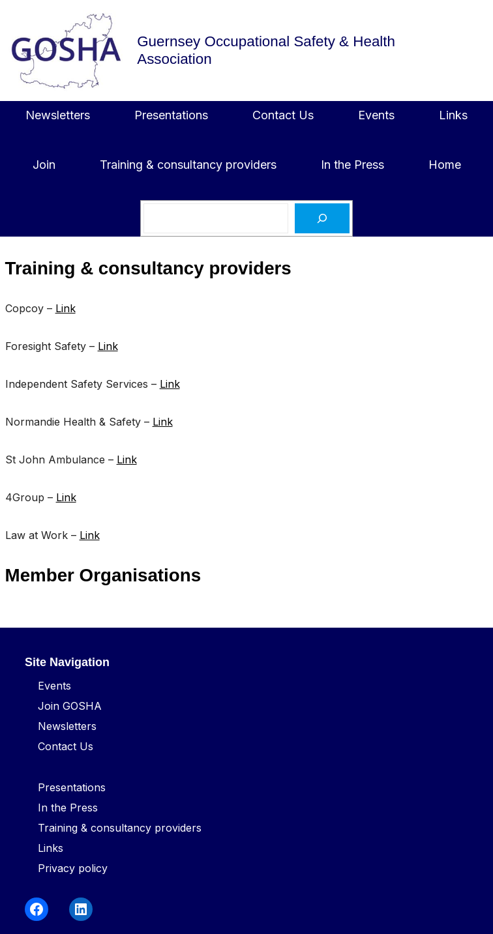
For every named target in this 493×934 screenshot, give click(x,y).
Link (65, 308)
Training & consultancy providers (120, 827)
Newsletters (67, 726)
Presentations (72, 787)
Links (50, 847)
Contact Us (65, 746)
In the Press (68, 807)
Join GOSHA (70, 705)
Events (54, 685)
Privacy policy (73, 868)
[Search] (322, 218)
